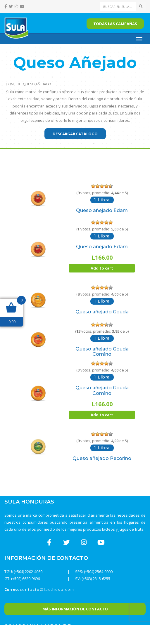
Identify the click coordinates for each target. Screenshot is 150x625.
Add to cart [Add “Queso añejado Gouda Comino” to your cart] (102, 414)
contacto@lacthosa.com (47, 589)
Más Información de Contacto (75, 609)
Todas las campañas (115, 23)
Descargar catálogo (75, 133)
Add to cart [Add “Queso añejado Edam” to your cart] (102, 268)
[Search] (118, 6)
